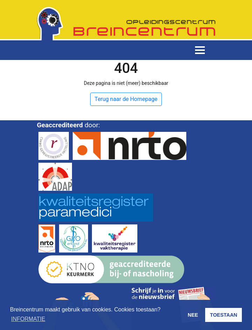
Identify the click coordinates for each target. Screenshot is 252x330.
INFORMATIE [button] (28, 319)
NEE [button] (193, 315)
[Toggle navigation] (200, 50)
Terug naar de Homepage (126, 99)
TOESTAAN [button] (223, 315)
